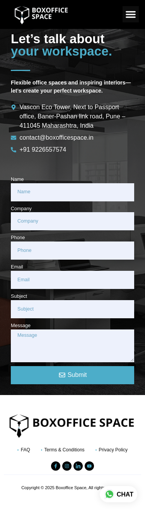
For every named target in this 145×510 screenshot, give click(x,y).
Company (21, 208)
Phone (18, 237)
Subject (19, 296)
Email (17, 267)
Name (17, 179)
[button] (131, 14)
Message (21, 325)
